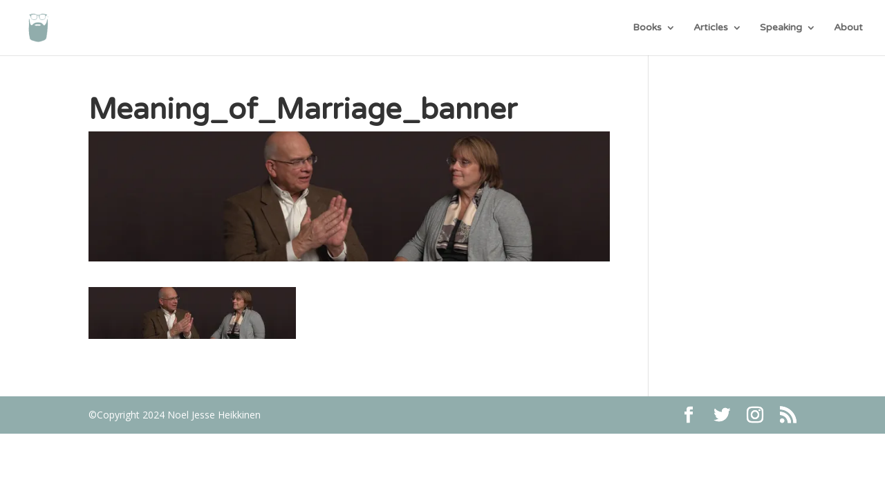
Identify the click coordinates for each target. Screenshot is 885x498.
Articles (710, 28)
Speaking (781, 28)
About (848, 28)
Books (647, 28)
